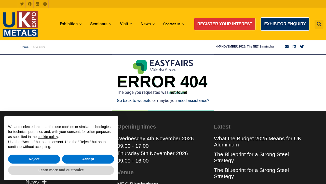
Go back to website (134, 100)
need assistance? (193, 100)
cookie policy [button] (48, 137)
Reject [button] (34, 159)
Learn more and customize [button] (61, 170)
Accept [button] (88, 159)
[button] (225, 24)
